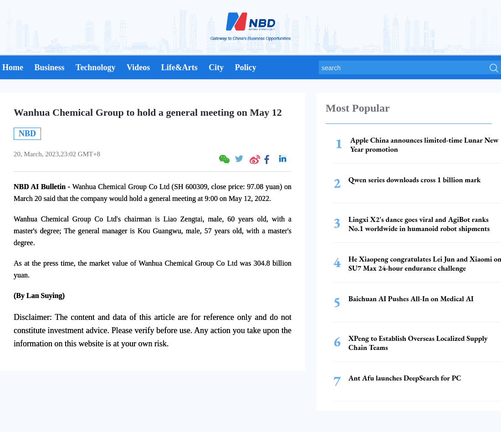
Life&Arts (179, 67)
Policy (245, 67)
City (216, 67)
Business (49, 67)
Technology (95, 67)
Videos (138, 67)
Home (12, 67)
